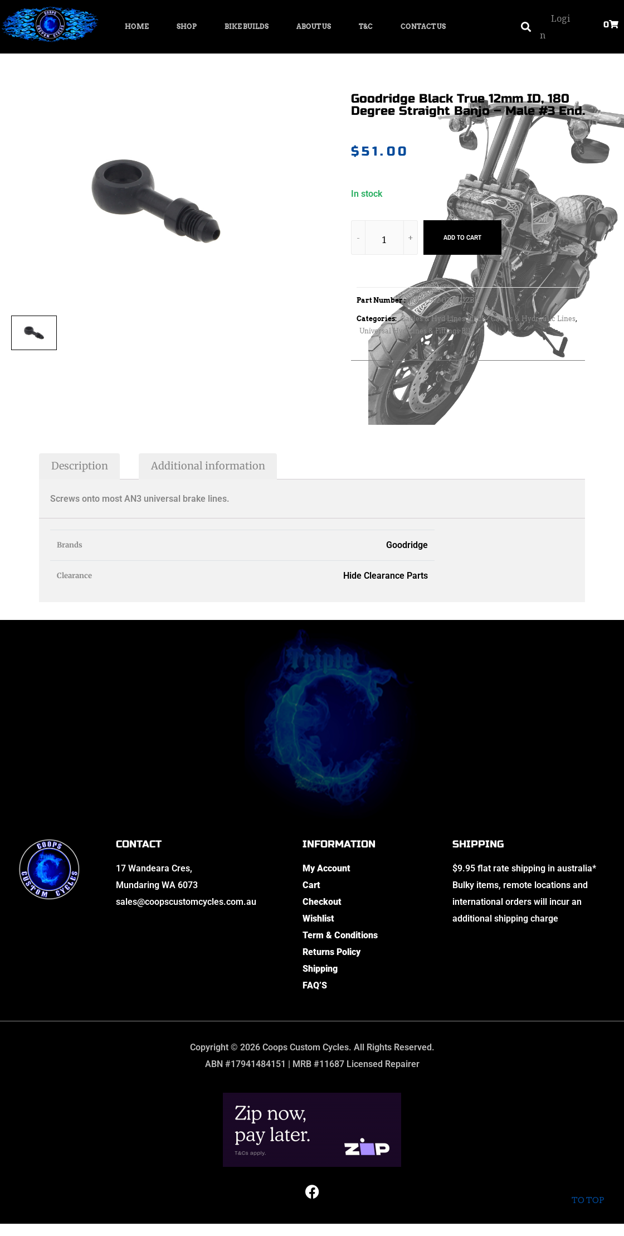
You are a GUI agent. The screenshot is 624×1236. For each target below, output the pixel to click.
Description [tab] (79, 465)
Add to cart (462, 237)
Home (137, 26)
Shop (187, 26)
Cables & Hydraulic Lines (533, 318)
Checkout (322, 901)
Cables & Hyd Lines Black (443, 318)
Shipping (320, 968)
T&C (366, 26)
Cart (311, 885)
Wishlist (318, 918)
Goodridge (407, 545)
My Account (326, 868)
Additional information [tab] (208, 465)
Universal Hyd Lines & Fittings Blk (415, 331)
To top (587, 1191)
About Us (313, 26)
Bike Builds (247, 26)
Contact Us (423, 26)
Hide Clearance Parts (385, 575)
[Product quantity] (384, 239)
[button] (525, 27)
